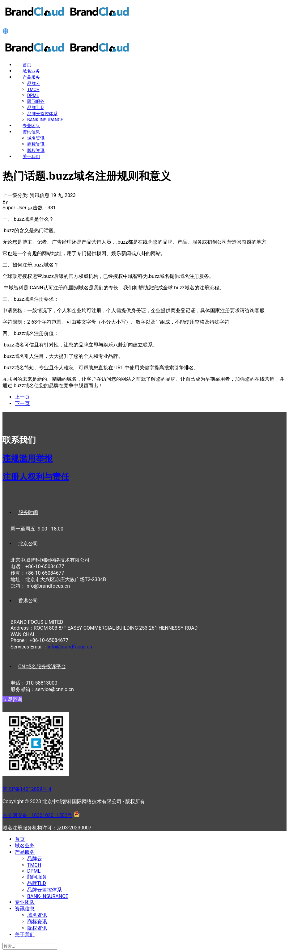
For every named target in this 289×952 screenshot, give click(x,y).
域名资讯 (36, 138)
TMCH (33, 89)
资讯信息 (31, 131)
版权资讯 (36, 150)
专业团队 (31, 125)
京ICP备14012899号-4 (26, 789)
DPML (33, 95)
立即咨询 (12, 699)
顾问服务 (36, 101)
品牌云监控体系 (42, 113)
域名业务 (31, 71)
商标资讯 (36, 144)
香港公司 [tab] (28, 601)
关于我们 (31, 156)
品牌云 (33, 83)
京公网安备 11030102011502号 (37, 815)
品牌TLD (35, 107)
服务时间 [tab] (28, 512)
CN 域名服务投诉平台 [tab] (42, 666)
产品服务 (31, 77)
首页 (27, 64)
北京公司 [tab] (28, 544)
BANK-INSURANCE (45, 119)
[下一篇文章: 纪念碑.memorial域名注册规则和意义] (22, 403)
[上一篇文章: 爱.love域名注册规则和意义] (22, 397)
